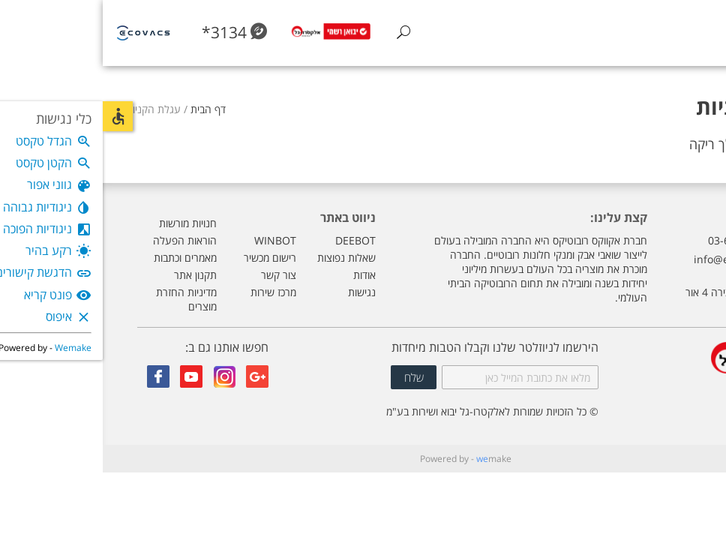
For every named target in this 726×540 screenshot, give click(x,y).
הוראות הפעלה (82, 240)
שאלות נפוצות (243, 257)
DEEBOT (252, 240)
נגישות (259, 292)
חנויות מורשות (85, 223)
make (391, 458)
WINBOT (173, 240)
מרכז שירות (171, 292)
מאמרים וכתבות (82, 257)
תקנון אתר (92, 275)
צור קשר (176, 275)
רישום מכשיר (167, 257)
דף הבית (105, 109)
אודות (261, 275)
